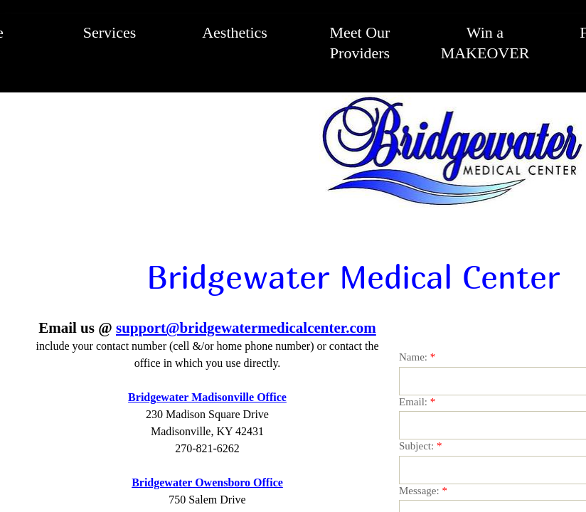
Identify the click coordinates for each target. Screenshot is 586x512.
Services (110, 32)
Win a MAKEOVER (485, 42)
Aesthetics (234, 32)
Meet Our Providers (360, 42)
